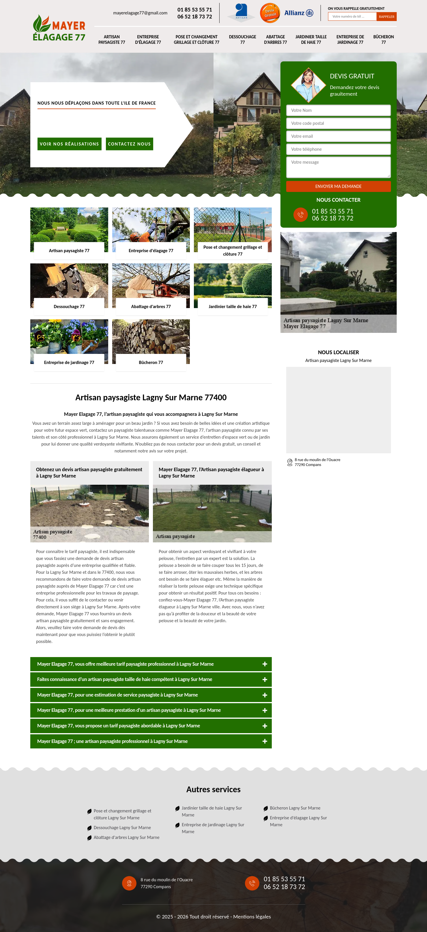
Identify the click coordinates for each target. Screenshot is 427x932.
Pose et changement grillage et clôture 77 (196, 39)
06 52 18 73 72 (194, 16)
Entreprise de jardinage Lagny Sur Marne (213, 828)
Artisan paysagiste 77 (111, 39)
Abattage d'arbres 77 (275, 39)
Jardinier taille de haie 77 (311, 39)
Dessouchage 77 (242, 39)
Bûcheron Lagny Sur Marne (295, 808)
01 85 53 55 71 (194, 9)
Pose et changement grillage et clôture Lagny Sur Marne (122, 814)
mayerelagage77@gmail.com (140, 13)
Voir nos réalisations (69, 143)
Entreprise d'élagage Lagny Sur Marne (298, 821)
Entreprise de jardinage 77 (350, 39)
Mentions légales (252, 916)
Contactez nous (129, 143)
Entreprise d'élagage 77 (148, 39)
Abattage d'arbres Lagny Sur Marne (127, 837)
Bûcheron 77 (383, 39)
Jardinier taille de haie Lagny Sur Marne (212, 811)
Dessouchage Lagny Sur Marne (122, 827)
